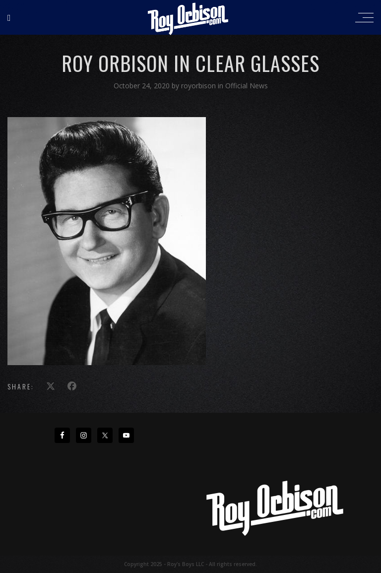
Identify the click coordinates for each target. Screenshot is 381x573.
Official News (246, 85)
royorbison (199, 85)
